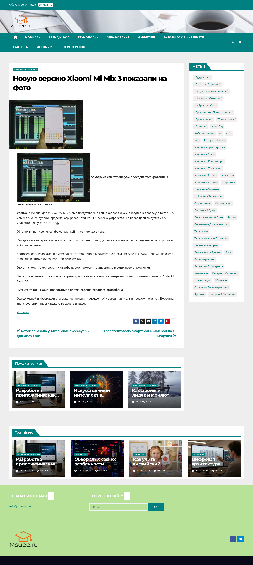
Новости (33, 37)
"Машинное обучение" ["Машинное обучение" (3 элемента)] (208, 98)
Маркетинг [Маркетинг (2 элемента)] (229, 182)
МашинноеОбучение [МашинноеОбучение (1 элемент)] (206, 189)
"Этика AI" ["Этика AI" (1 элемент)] (200, 126)
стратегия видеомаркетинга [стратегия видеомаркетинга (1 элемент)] (211, 287)
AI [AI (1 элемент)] (220, 133)
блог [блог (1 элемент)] (228, 252)
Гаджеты (21, 47)
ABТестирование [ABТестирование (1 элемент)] (204, 133)
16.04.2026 (202, 470)
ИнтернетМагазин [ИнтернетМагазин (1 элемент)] (214, 140)
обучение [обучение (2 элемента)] (221, 280)
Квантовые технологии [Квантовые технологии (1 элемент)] (208, 168)
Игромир (44, 47)
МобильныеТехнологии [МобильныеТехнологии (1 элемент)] (208, 196)
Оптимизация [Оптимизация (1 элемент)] (223, 203)
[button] (233, 42)
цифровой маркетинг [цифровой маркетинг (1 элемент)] (222, 294)
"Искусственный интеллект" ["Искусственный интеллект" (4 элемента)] (211, 91)
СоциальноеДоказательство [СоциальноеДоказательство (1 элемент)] (211, 224)
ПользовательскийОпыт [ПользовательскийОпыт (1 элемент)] (208, 217)
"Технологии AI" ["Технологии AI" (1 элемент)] (226, 119)
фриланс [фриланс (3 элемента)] (199, 294)
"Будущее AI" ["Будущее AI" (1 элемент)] (202, 77)
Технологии (88, 37)
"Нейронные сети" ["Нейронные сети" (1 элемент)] (205, 105)
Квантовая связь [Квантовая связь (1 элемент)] (204, 154)
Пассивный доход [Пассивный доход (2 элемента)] (205, 210)
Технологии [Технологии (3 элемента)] (201, 231)
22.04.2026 (144, 470)
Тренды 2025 (59, 37)
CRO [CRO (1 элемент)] (228, 133)
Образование (118, 37)
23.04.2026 (26, 470)
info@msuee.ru (20, 506)
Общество (81, 454)
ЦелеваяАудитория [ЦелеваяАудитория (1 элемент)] (206, 245)
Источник (23, 312)
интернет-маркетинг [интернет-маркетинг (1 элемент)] (224, 273)
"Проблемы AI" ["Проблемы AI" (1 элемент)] (203, 119)
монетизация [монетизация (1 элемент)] (202, 280)
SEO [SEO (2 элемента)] (197, 140)
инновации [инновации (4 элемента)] (201, 273)
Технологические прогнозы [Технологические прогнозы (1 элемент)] (210, 238)
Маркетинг (147, 37)
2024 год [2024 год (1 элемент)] (217, 126)
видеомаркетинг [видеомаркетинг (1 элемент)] (204, 259)
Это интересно (73, 47)
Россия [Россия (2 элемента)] (232, 217)
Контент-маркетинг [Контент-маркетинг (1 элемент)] (206, 182)
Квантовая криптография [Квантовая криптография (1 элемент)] (209, 147)
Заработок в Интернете (184, 37)
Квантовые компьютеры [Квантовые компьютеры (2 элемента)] (209, 161)
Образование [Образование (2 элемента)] (202, 203)
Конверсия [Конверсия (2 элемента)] (227, 175)
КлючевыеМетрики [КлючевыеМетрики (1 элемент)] (205, 175)
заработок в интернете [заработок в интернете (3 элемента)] (208, 266)
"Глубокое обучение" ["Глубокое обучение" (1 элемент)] (207, 84)
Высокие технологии (25, 70)
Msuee (42, 470)
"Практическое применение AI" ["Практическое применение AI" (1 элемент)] (213, 112)
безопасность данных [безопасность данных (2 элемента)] (207, 252)
